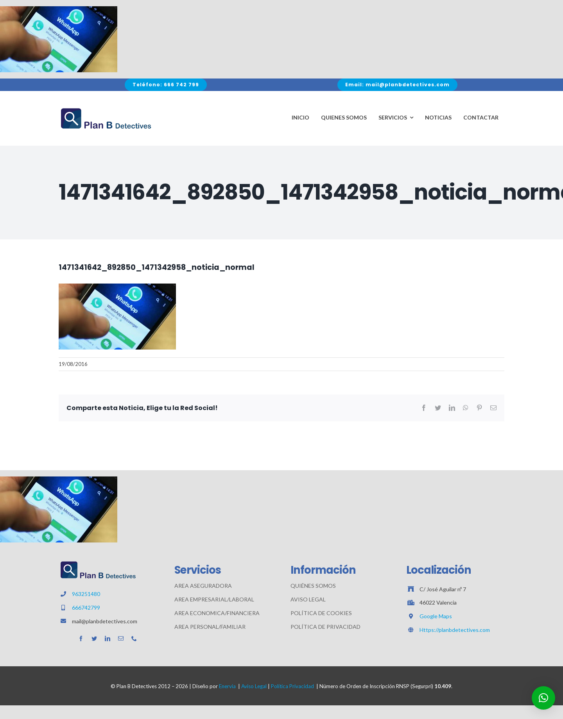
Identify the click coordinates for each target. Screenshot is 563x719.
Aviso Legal (254, 686)
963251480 (86, 594)
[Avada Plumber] (105, 109)
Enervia (227, 686)
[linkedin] (107, 638)
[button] (543, 698)
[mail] (121, 638)
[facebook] (81, 638)
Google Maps (436, 616)
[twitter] (94, 638)
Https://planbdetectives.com (455, 629)
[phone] (134, 638)
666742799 (86, 607)
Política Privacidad (292, 686)
